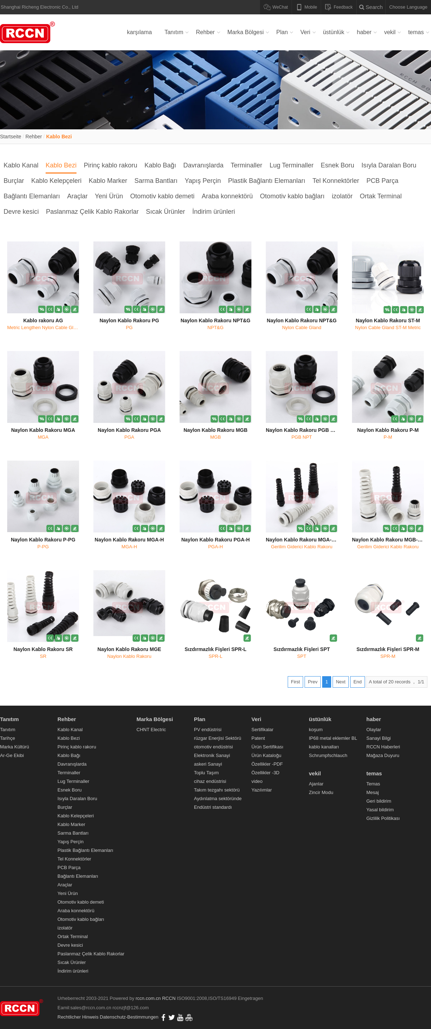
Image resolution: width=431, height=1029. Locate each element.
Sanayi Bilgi (378, 738)
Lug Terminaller (291, 165)
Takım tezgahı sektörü (217, 790)
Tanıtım (173, 32)
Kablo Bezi (59, 136)
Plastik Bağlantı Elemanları (266, 180)
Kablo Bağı (160, 165)
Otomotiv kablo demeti (162, 196)
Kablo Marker (108, 180)
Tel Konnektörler (335, 180)
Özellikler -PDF (267, 764)
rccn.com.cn (148, 998)
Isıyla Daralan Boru (388, 165)
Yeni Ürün (109, 196)
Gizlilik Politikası (383, 818)
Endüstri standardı (213, 807)
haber (364, 32)
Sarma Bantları (155, 180)
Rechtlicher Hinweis (77, 1017)
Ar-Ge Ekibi (12, 755)
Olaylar (373, 729)
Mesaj (372, 792)
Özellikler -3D (265, 772)
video (257, 781)
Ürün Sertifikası (267, 746)
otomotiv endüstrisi (213, 746)
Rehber (205, 32)
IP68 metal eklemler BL (333, 738)
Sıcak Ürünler (165, 211)
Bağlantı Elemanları (32, 196)
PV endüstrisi (208, 729)
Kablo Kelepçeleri (56, 180)
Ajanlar (316, 783)
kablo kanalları (324, 746)
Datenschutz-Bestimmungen (129, 1017)
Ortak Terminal (381, 196)
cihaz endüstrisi (210, 781)
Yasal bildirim (380, 809)
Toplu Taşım (206, 772)
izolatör (342, 196)
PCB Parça (382, 180)
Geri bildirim (378, 801)
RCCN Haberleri (383, 746)
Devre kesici (21, 211)
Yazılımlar (261, 790)
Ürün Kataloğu (266, 755)
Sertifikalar (262, 729)
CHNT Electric (151, 729)
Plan (282, 32)
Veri (305, 32)
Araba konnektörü (227, 196)
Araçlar (77, 196)
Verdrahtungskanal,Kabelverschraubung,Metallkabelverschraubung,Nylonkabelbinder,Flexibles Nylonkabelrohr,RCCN (28, 32)
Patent (258, 738)
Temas (373, 783)
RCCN (169, 998)
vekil (389, 32)
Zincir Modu (321, 792)
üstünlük (333, 32)
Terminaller (246, 165)
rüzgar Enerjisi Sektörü (217, 738)
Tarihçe (7, 738)
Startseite (10, 136)
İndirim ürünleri (213, 211)
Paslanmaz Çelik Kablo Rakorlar (92, 211)
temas (416, 32)
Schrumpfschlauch (328, 755)
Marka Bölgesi (245, 32)
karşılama (139, 32)
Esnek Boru (337, 165)
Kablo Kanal (21, 165)
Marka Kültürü (14, 746)
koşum (316, 729)
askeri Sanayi (208, 764)
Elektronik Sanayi (212, 755)
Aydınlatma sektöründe (218, 798)
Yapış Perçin (203, 180)
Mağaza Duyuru (382, 755)
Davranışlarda (203, 165)
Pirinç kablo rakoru (110, 165)
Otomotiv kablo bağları (292, 196)
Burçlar (14, 180)
